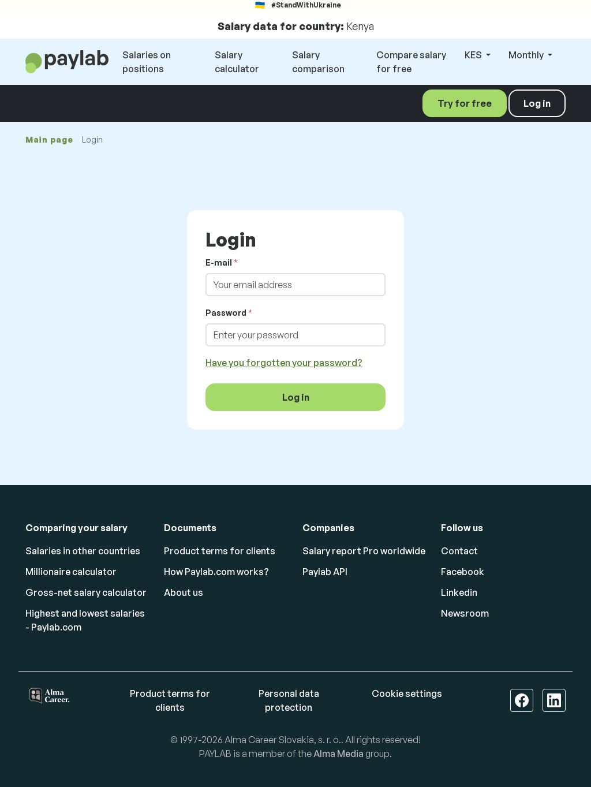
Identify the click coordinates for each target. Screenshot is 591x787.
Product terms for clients (219, 551)
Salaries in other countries (82, 551)
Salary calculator (237, 61)
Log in (537, 103)
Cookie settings (407, 693)
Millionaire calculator (71, 571)
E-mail (218, 262)
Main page (49, 139)
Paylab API (324, 571)
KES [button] (474, 55)
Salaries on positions (146, 61)
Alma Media (338, 753)
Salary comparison (318, 61)
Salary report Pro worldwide (363, 551)
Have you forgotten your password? (283, 362)
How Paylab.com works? (216, 571)
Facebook (462, 571)
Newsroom (465, 613)
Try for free (464, 103)
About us (183, 592)
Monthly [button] (526, 55)
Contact (459, 551)
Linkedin (459, 592)
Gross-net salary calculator (86, 592)
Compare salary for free (411, 61)
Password (225, 313)
